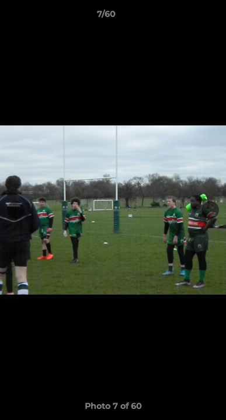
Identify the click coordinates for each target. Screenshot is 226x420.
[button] (184, 17)
